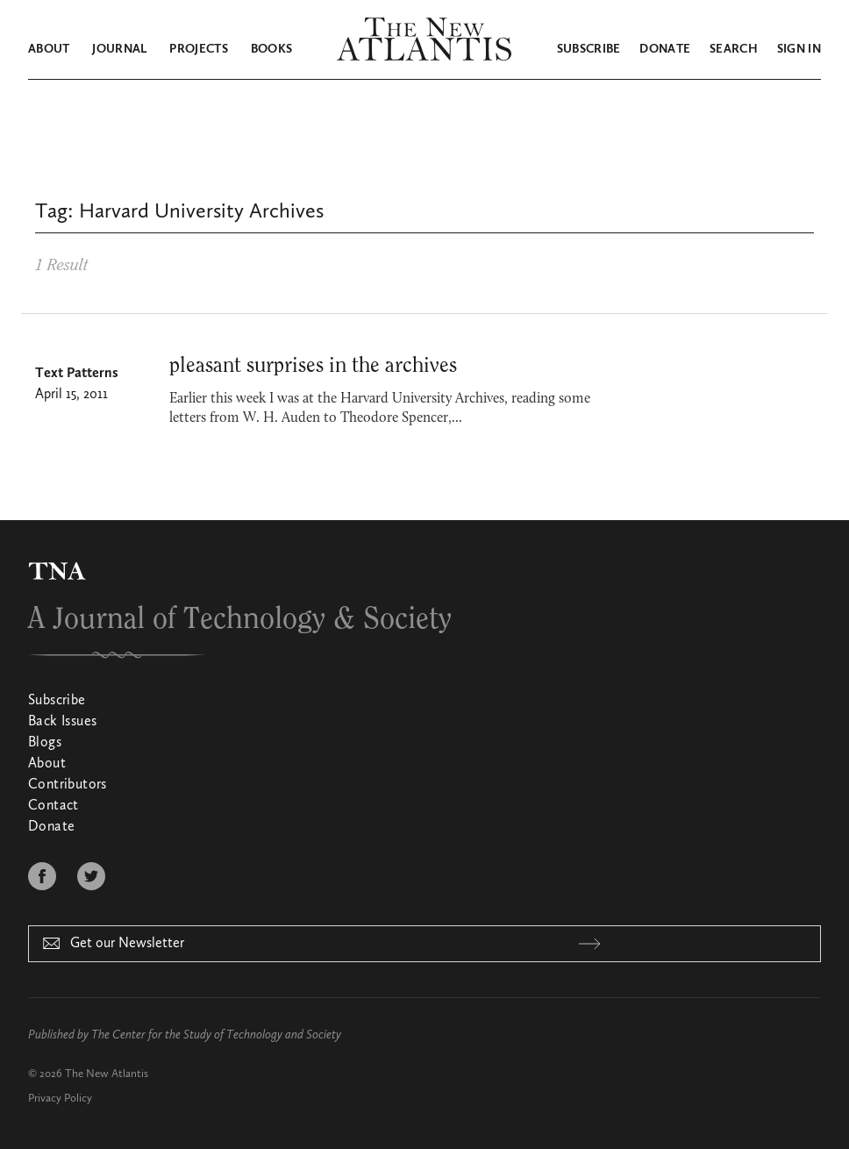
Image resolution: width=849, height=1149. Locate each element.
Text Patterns (76, 374)
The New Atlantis (106, 1074)
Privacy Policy (60, 1098)
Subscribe (589, 49)
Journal (119, 49)
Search (734, 49)
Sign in (799, 49)
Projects (198, 49)
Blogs (44, 743)
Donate (664, 49)
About (49, 49)
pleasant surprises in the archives (313, 365)
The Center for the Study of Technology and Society (216, 1035)
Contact (53, 806)
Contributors (67, 785)
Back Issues (62, 722)
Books (272, 49)
